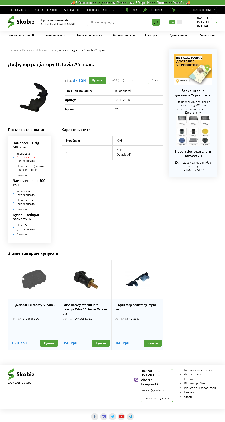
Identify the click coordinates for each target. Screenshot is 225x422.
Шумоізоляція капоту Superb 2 (33, 305)
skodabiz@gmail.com (152, 390)
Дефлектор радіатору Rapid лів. (135, 307)
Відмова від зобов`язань (200, 388)
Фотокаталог (72, 9)
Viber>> (146, 380)
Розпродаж (92, 9)
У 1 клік (155, 80)
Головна (13, 50)
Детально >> (193, 112)
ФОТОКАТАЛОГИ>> (193, 169)
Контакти (108, 9)
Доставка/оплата (18, 9)
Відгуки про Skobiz (196, 383)
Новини (189, 392)
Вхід (135, 9)
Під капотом (45, 50)
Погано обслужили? (157, 398)
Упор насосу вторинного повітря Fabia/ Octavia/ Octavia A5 (85, 309)
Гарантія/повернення (46, 9)
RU (179, 22)
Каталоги (28, 50)
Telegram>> (149, 384)
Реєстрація (156, 9)
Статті (188, 397)
